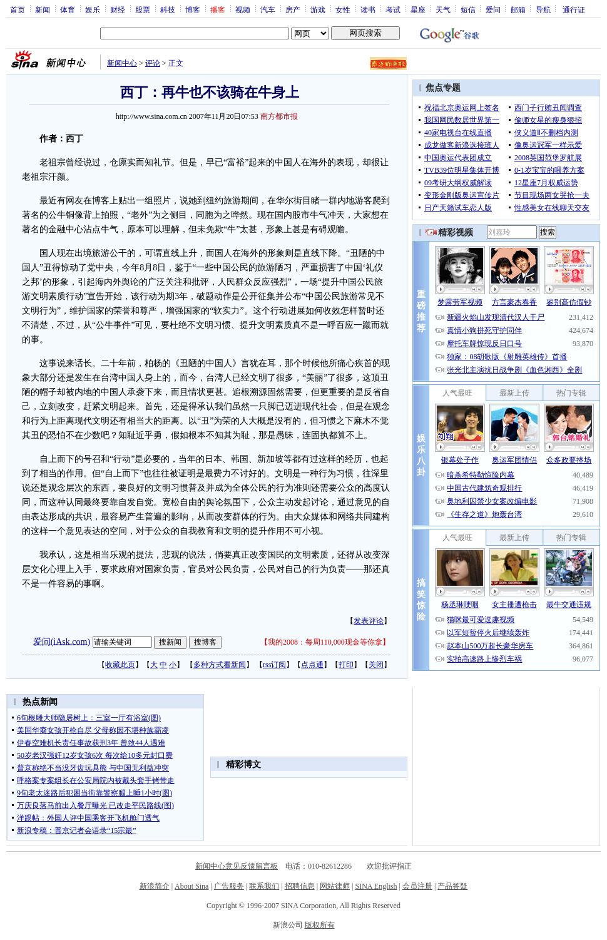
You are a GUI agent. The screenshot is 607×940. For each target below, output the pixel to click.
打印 (346, 664)
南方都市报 (279, 116)
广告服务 (229, 886)
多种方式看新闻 (219, 664)
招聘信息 (300, 886)
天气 (443, 9)
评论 (152, 63)
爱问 (493, 9)
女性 (342, 9)
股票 (142, 9)
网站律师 (335, 886)
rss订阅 (274, 664)
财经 (117, 9)
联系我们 (264, 886)
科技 (167, 9)
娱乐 (92, 9)
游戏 (317, 9)
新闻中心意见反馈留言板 (236, 866)
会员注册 (417, 886)
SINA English (376, 886)
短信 (468, 9)
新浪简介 (155, 886)
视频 (242, 9)
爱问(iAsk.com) (61, 641)
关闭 (376, 664)
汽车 (267, 9)
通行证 (574, 9)
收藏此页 (120, 664)
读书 (367, 9)
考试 (392, 9)
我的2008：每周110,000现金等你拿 (325, 642)
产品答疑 (452, 886)
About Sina (191, 886)
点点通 (312, 664)
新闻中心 (122, 63)
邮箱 (518, 9)
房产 (292, 9)
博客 (192, 9)
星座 (418, 9)
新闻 (42, 9)
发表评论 (369, 620)
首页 (17, 9)
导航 (543, 9)
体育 (67, 9)
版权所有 (320, 925)
